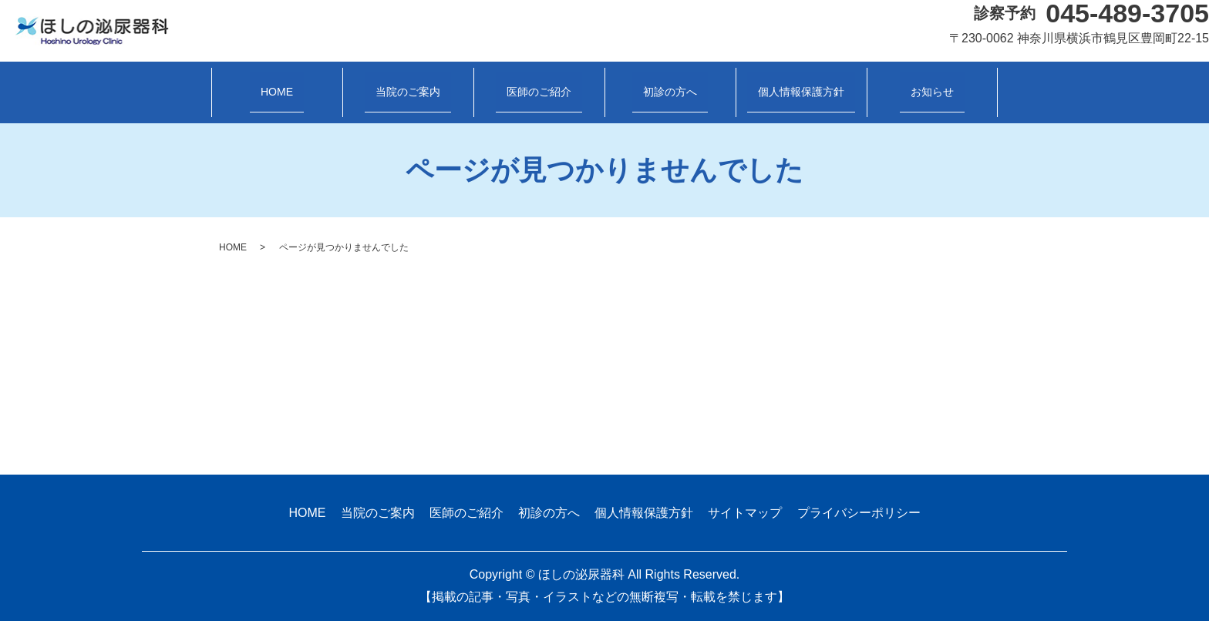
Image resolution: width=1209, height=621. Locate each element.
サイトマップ (745, 512)
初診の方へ (670, 91)
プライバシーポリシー (859, 512)
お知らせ (932, 91)
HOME (276, 91)
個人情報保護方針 (801, 91)
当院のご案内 (408, 91)
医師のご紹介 (539, 91)
